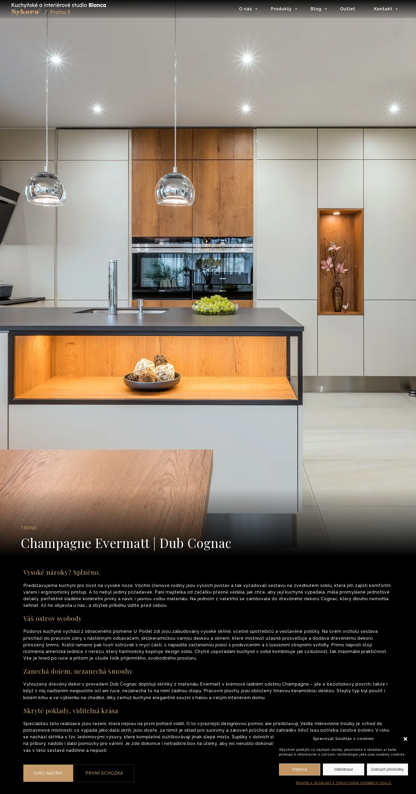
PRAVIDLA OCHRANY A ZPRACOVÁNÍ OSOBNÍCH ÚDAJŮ (343, 783)
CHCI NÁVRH (48, 773)
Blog (314, 9)
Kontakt (381, 9)
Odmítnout (343, 769)
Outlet (346, 9)
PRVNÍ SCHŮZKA (104, 773)
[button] (405, 739)
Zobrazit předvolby (387, 769)
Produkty (279, 9)
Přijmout (299, 769)
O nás (243, 9)
